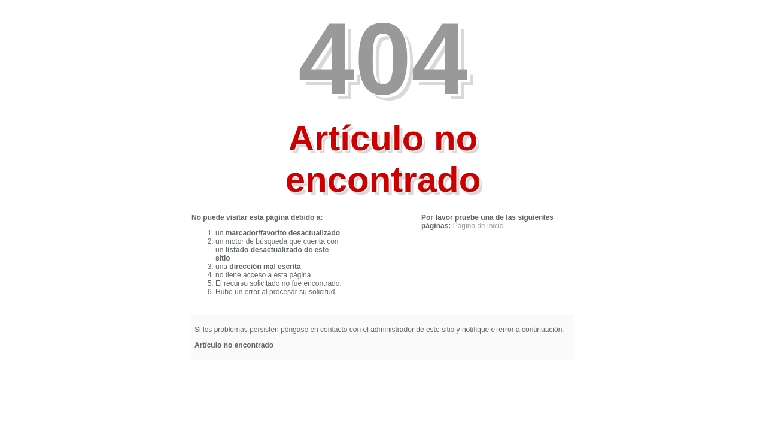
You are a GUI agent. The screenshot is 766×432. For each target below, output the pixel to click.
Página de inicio (478, 226)
